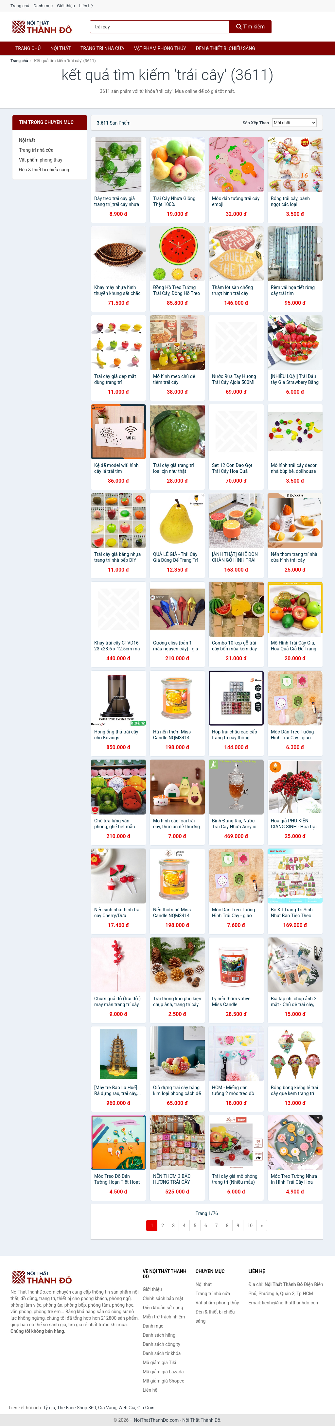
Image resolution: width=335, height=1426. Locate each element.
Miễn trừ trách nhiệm (164, 1316)
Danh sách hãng (159, 1335)
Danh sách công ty (161, 1344)
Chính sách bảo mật (163, 1298)
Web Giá (126, 1407)
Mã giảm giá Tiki (159, 1362)
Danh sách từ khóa (162, 1353)
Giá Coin (145, 1407)
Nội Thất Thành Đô (201, 1420)
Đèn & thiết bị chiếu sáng (225, 48)
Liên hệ (86, 5)
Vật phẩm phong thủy (160, 48)
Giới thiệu (66, 5)
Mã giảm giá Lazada (163, 1371)
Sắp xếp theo (256, 122)
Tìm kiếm (250, 27)
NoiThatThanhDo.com (156, 1420)
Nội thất (60, 48)
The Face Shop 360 (76, 1407)
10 (250, 1225)
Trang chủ (19, 5)
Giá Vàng (107, 1407)
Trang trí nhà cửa (102, 48)
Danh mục (43, 5)
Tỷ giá (49, 1407)
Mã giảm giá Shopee (163, 1380)
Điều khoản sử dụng (163, 1307)
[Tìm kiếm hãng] (160, 26)
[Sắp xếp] (294, 122)
